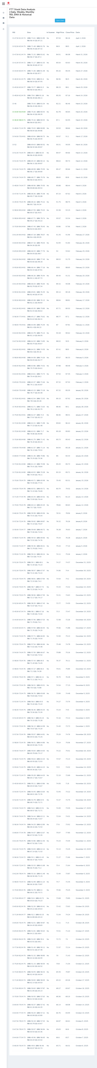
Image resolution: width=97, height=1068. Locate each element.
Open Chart (60, 20)
